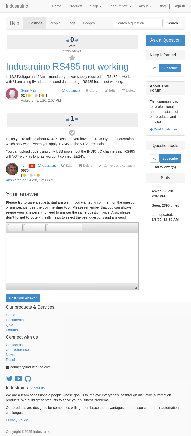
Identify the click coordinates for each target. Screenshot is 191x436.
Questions (34, 23)
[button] (11, 227)
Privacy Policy (17, 420)
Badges (89, 23)
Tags (72, 23)
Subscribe (170, 68)
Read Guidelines (165, 129)
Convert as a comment (118, 165)
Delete (130, 90)
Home (10, 315)
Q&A (9, 325)
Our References (18, 350)
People (55, 23)
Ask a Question (165, 40)
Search (172, 23)
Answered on (16, 180)
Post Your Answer (23, 298)
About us (38, 388)
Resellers (13, 360)
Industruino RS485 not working (67, 66)
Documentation (17, 320)
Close (92, 90)
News (10, 355)
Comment (72, 90)
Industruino (17, 6)
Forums (12, 330)
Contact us (14, 345)
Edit (111, 90)
